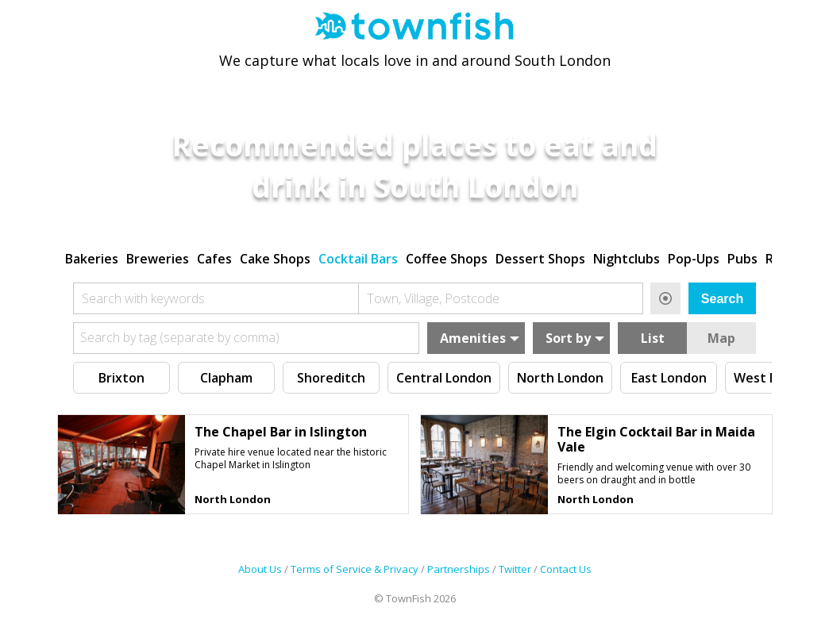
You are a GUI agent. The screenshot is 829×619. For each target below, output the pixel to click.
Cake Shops (275, 256)
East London (669, 375)
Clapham (226, 375)
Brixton (121, 375)
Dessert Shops (540, 256)
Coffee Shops (447, 256)
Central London (444, 375)
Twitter (515, 570)
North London (560, 375)
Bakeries (91, 256)
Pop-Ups (693, 256)
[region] (414, 254)
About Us (260, 570)
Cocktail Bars (358, 256)
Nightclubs (626, 256)
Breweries (157, 256)
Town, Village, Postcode (433, 296)
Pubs (742, 256)
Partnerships (458, 570)
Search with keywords (143, 296)
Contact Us (566, 570)
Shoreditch (331, 375)
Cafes (214, 256)
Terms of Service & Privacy (354, 570)
